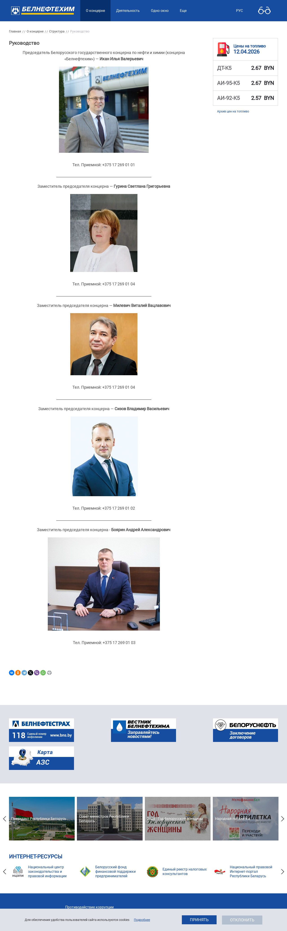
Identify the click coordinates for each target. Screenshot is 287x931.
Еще (183, 11)
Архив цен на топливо (233, 111)
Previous (4, 819)
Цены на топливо (249, 46)
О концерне (35, 31)
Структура (57, 31)
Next (282, 819)
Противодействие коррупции (89, 907)
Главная (15, 31)
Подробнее (142, 920)
